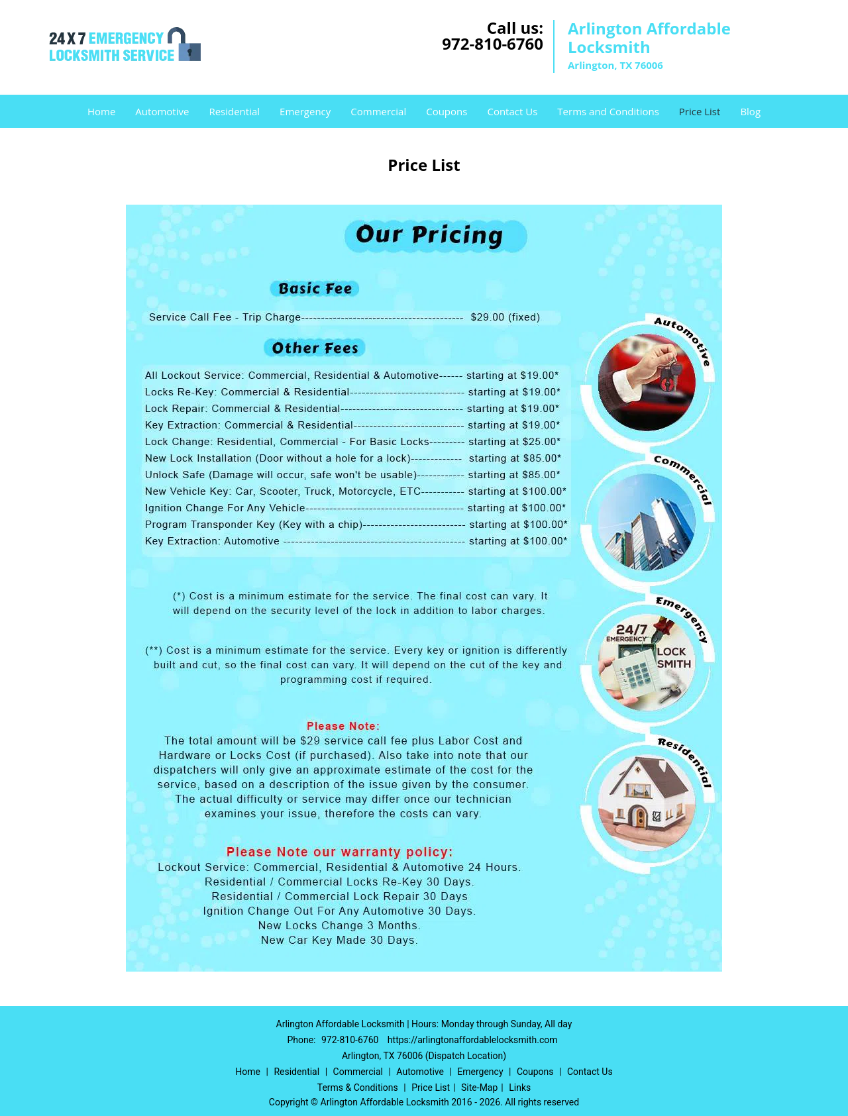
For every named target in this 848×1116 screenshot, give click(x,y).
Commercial (378, 111)
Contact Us (512, 111)
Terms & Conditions (357, 1087)
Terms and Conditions (608, 111)
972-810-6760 (492, 43)
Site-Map (479, 1087)
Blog (750, 111)
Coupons (446, 111)
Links (520, 1087)
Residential (234, 111)
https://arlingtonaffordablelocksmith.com (473, 1040)
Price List (700, 111)
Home (101, 111)
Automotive (162, 111)
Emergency (305, 111)
